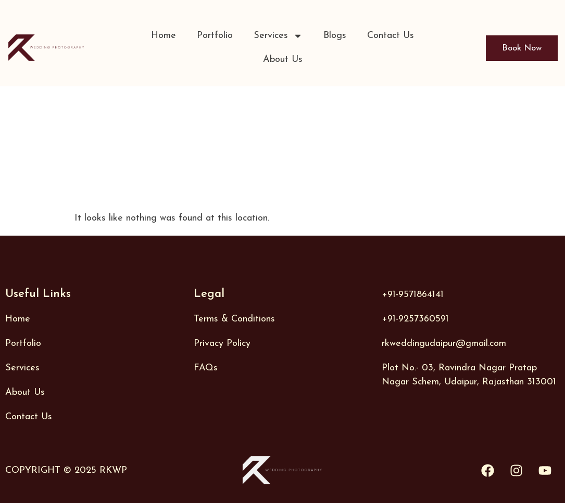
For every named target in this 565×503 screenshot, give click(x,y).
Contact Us (390, 36)
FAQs (206, 368)
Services (278, 36)
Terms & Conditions (234, 319)
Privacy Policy (222, 344)
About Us (283, 60)
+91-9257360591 (415, 319)
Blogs (334, 36)
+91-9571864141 (413, 295)
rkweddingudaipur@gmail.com (444, 344)
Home (163, 36)
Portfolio (215, 36)
